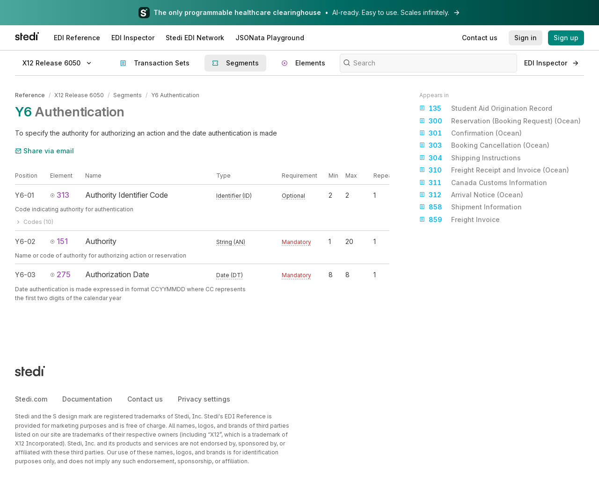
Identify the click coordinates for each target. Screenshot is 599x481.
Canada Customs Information (483, 183)
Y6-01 (24, 195)
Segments (127, 95)
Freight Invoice (459, 220)
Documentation (87, 399)
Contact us (145, 399)
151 (59, 241)
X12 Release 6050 (79, 95)
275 (60, 274)
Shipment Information (470, 207)
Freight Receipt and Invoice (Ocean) (494, 170)
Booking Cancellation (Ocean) (484, 145)
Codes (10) (34, 221)
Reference (30, 95)
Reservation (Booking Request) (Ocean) (500, 121)
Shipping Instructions (470, 158)
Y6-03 (25, 275)
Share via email (44, 151)
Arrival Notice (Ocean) (471, 195)
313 (59, 195)
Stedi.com (31, 399)
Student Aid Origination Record (485, 108)
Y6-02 (25, 241)
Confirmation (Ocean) (470, 133)
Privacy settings (204, 399)
